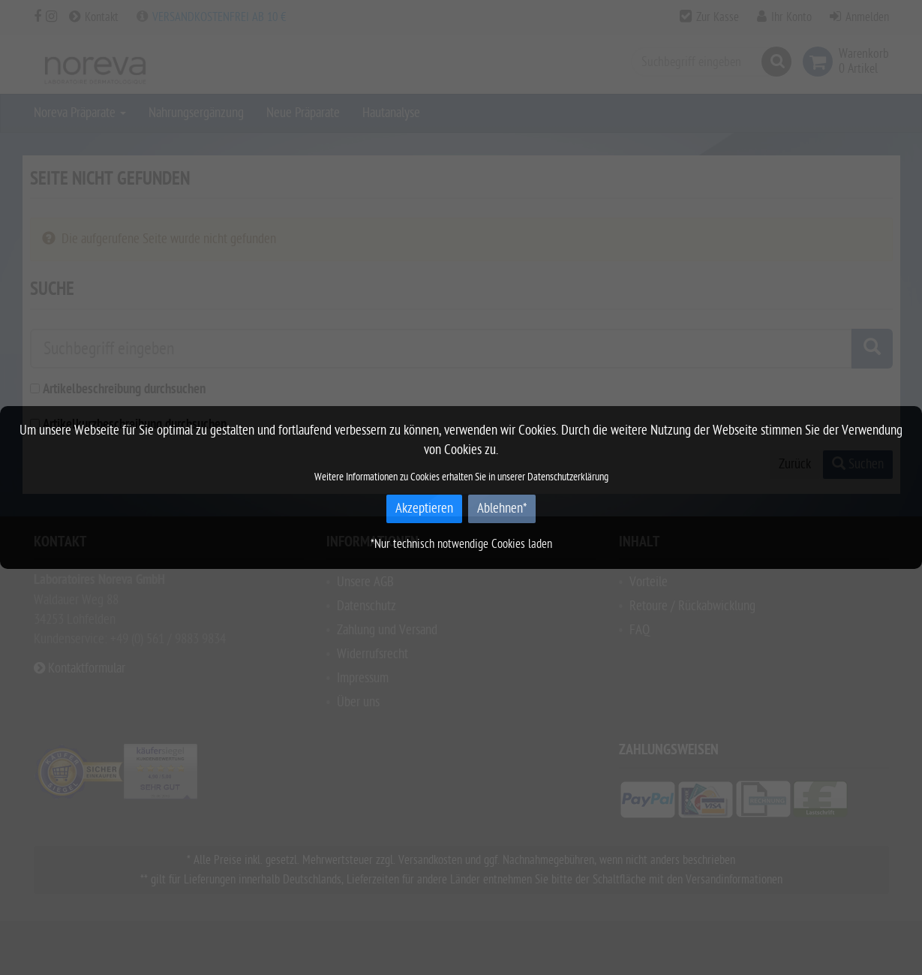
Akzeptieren (424, 508)
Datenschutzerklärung (567, 477)
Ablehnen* (502, 508)
